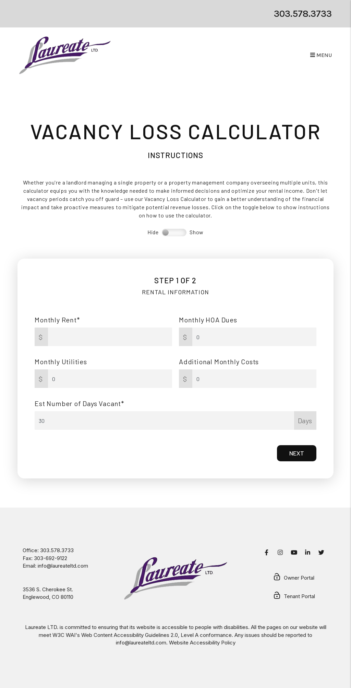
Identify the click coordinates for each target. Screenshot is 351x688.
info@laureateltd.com (63, 565)
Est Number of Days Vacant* (79, 403)
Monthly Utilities (61, 361)
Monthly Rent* (57, 320)
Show (197, 232)
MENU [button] (321, 55)
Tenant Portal (294, 596)
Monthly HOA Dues (208, 320)
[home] (65, 55)
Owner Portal (293, 578)
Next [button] (296, 453)
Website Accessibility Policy (202, 642)
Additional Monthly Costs (219, 361)
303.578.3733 (303, 13)
